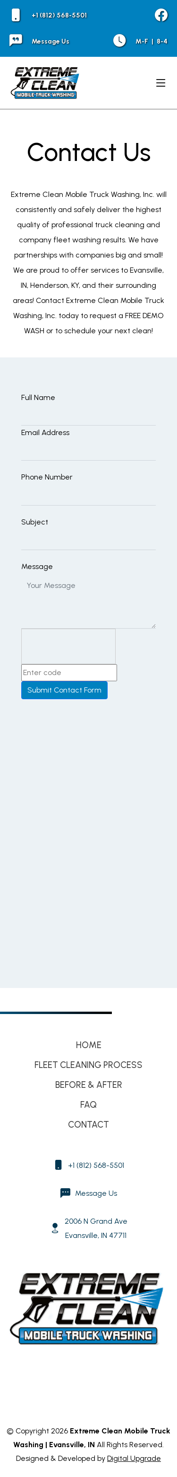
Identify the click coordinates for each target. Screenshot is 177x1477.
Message (37, 566)
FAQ (88, 1104)
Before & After (88, 1084)
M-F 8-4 (140, 41)
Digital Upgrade (134, 1458)
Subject (34, 521)
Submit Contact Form (64, 689)
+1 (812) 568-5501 (48, 15)
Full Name (38, 397)
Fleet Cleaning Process (88, 1064)
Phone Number (47, 476)
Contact (88, 1124)
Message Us (39, 41)
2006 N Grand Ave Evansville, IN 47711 (96, 1228)
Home (88, 1045)
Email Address (45, 432)
